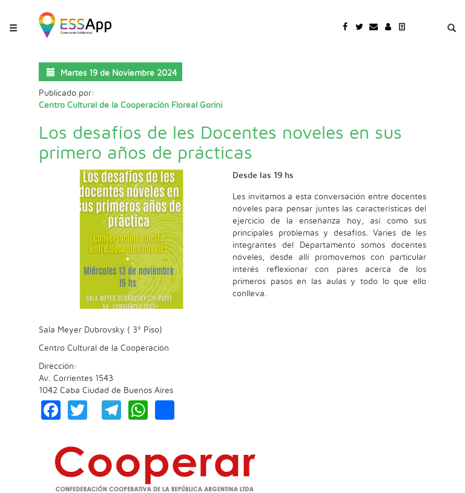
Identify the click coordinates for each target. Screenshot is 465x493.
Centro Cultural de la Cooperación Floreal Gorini (130, 105)
